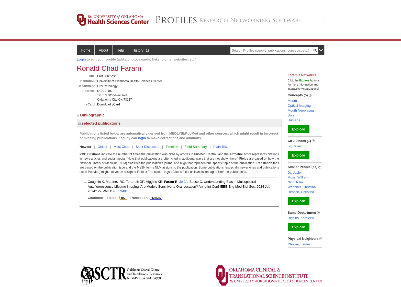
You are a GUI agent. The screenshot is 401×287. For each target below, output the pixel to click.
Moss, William (298, 177)
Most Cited (121, 147)
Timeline (172, 147)
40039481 (120, 191)
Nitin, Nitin (295, 182)
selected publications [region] (99, 123)
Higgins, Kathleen (301, 218)
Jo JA (183, 182)
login (142, 138)
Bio (123, 198)
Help (120, 50)
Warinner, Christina (302, 187)
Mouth (292, 101)
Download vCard (108, 104)
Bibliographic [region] (91, 115)
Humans (156, 197)
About (103, 50)
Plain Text (220, 147)
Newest (85, 147)
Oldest (102, 147)
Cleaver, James (299, 244)
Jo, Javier (295, 146)
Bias (291, 115)
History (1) (140, 50)
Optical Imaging (299, 105)
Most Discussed (147, 147)
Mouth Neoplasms (301, 110)
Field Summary (196, 147)
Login (81, 59)
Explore (298, 129)
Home (85, 50)
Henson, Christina (301, 192)
